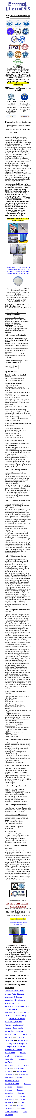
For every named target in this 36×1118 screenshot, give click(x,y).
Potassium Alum (12, 1081)
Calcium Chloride (17, 1019)
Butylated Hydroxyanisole (17, 1006)
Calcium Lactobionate (15, 1025)
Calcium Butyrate (22, 1016)
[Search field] (20, 17)
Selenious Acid (12, 1084)
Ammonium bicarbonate (15, 1000)
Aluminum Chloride (13, 997)
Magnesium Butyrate (18, 1044)
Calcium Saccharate (14, 1028)
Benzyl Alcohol (12, 1003)
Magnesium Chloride (16, 1047)
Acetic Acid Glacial (14, 994)
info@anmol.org (20, 919)
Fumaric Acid (24, 1041)
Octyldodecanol (12, 1065)
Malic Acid (10, 1053)
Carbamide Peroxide (14, 1031)
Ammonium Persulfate (14, 991)
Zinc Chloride (11, 1112)
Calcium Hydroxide (13, 1022)
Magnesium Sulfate (13, 1050)
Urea (23, 1109)
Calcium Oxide (11, 1034)
